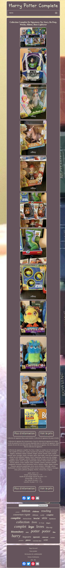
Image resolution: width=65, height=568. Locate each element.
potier (46, 531)
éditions (35, 515)
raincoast (45, 537)
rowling (46, 511)
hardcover (52, 519)
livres (40, 527)
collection (22, 522)
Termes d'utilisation (33, 557)
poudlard (53, 537)
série (44, 518)
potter (35, 531)
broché (37, 518)
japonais (36, 537)
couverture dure (37, 540)
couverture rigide (21, 514)
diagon (48, 523)
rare (27, 532)
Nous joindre (33, 551)
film (54, 532)
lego (31, 527)
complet (20, 526)
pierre (28, 540)
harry (16, 536)
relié (46, 540)
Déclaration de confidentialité (33, 554)
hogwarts (27, 537)
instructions (27, 519)
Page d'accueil (33, 548)
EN (32, 560)
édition (26, 511)
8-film (41, 523)
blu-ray (49, 527)
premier (17, 512)
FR (35, 560)
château (35, 511)
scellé (42, 515)
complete (49, 515)
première (21, 540)
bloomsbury (17, 531)
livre (34, 522)
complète (16, 518)
